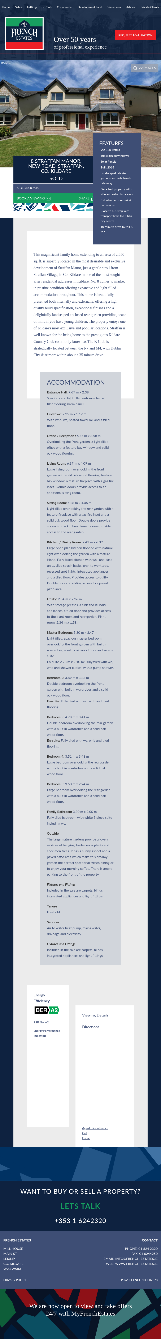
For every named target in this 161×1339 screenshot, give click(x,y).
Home (6, 7)
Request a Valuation (135, 35)
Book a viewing (34, 198)
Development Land (90, 7)
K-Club (47, 7)
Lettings (32, 7)
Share (87, 198)
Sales (18, 7)
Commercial (64, 7)
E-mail (86, 1138)
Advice (130, 7)
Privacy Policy (14, 1280)
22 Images (144, 68)
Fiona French (95, 1128)
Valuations (114, 7)
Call (84, 1133)
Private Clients (149, 7)
